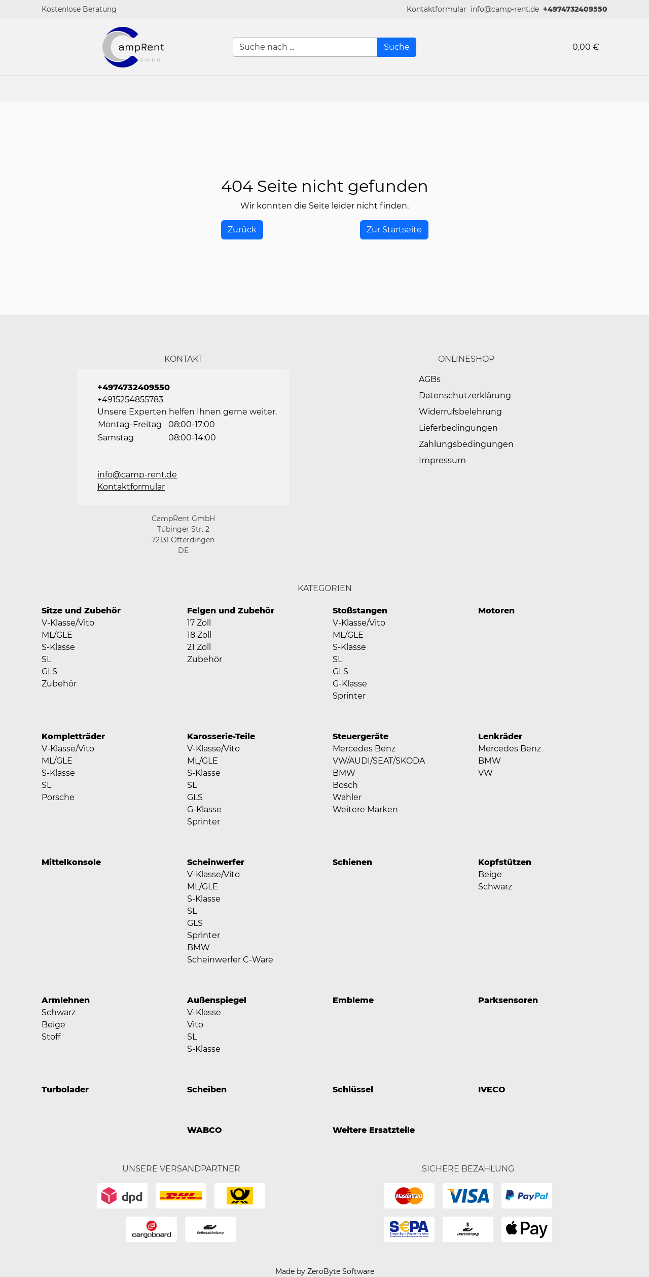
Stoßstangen (360, 610)
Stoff (51, 1037)
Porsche (58, 797)
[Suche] (396, 47)
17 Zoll (199, 623)
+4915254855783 (130, 399)
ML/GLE (57, 635)
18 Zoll (199, 635)
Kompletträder (73, 736)
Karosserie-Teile (221, 736)
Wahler (347, 797)
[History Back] (242, 229)
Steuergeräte (360, 736)
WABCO (204, 1130)
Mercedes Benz (364, 748)
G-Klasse (350, 683)
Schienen (352, 862)
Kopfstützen (504, 862)
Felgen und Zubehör (230, 610)
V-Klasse (204, 1012)
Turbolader (65, 1089)
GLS (49, 671)
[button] (436, 9)
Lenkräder (500, 736)
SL (46, 659)
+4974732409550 (575, 9)
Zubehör (59, 683)
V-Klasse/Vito (68, 623)
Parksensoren (508, 1000)
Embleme (353, 1000)
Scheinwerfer (215, 862)
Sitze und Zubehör (81, 610)
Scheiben (207, 1089)
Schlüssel (353, 1089)
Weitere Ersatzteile (374, 1130)
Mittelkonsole (71, 862)
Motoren (496, 610)
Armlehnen (66, 1000)
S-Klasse (58, 647)
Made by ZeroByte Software (324, 1271)
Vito (195, 1024)
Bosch (345, 785)
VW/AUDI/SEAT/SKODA (379, 761)
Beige (490, 874)
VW (485, 773)
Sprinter (349, 696)
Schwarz (495, 886)
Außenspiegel (216, 1000)
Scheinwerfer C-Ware (230, 959)
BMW (344, 773)
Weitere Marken (365, 809)
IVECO (492, 1089)
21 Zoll (199, 647)
